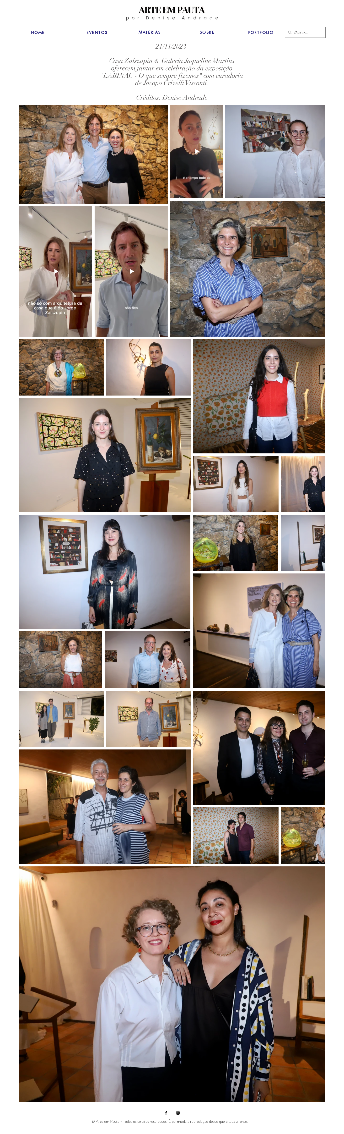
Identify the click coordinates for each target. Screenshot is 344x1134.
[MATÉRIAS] (150, 32)
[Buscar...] (304, 32)
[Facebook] (166, 1113)
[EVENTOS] (97, 32)
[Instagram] (178, 1113)
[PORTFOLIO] (261, 32)
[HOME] (38, 32)
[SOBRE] (207, 32)
